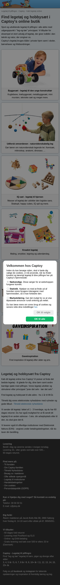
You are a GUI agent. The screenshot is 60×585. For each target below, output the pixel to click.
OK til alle (39, 319)
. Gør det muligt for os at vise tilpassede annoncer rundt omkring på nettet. (29, 299)
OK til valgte (43, 312)
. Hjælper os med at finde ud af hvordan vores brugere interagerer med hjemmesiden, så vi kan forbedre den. (26, 291)
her (35, 307)
